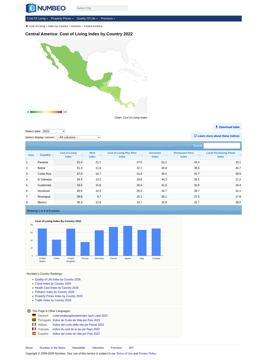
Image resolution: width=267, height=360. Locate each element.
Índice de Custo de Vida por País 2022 (76, 320)
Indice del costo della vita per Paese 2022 (78, 324)
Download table (227, 127)
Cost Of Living (36, 18)
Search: (216, 145)
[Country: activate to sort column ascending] (45, 154)
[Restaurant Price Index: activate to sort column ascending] (184, 154)
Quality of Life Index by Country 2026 (58, 279)
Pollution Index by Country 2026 (54, 291)
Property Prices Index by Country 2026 (59, 296)
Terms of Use (124, 353)
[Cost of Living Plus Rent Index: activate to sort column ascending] (122, 154)
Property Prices (61, 18)
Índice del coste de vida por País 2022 (76, 333)
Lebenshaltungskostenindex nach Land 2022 (80, 315)
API (131, 347)
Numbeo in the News (52, 347)
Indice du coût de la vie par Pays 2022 (76, 329)
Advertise (98, 347)
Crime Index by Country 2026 (53, 283)
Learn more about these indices (216, 135)
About (29, 347)
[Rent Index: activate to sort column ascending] (92, 154)
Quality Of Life (86, 18)
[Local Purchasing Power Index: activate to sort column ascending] (221, 154)
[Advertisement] (216, 46)
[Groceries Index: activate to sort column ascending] (155, 154)
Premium (107, 18)
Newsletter (78, 347)
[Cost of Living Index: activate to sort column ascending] (68, 154)
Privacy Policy (147, 353)
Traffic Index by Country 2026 (53, 300)
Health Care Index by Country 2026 (57, 287)
